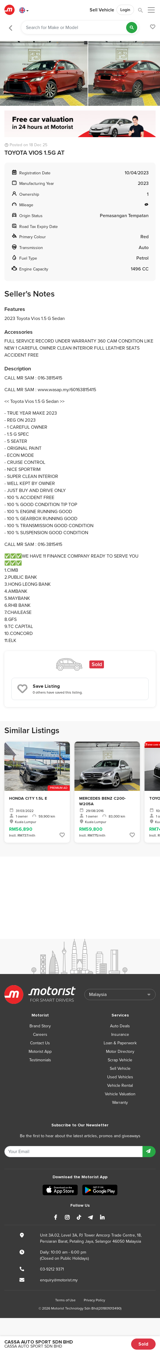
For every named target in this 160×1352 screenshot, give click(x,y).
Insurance (120, 1034)
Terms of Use (65, 1300)
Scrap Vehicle (120, 1060)
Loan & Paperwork (120, 1043)
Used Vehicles (120, 1077)
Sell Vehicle (102, 10)
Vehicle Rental (120, 1085)
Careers (40, 1034)
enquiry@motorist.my (59, 1280)
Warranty (120, 1102)
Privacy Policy (94, 1300)
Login (125, 9)
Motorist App (40, 1051)
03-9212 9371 (52, 1269)
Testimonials (40, 1060)
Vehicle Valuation (120, 1094)
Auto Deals (120, 1026)
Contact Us (40, 1043)
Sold (143, 1344)
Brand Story (40, 1026)
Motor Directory (120, 1051)
